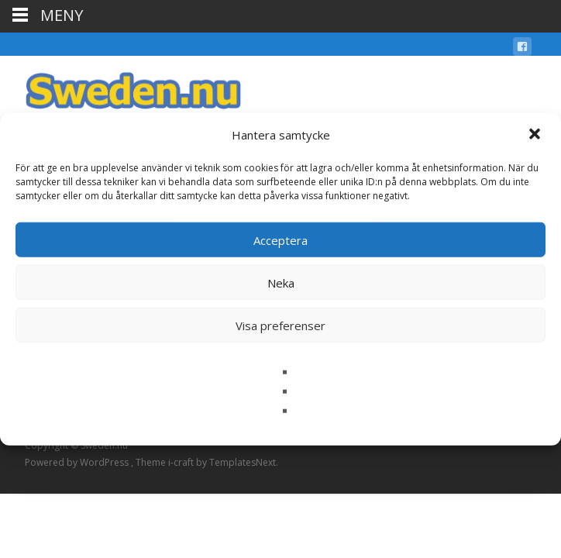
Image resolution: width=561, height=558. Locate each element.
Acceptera (280, 239)
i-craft (182, 462)
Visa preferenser (280, 324)
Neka (280, 282)
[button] (536, 135)
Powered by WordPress (78, 462)
